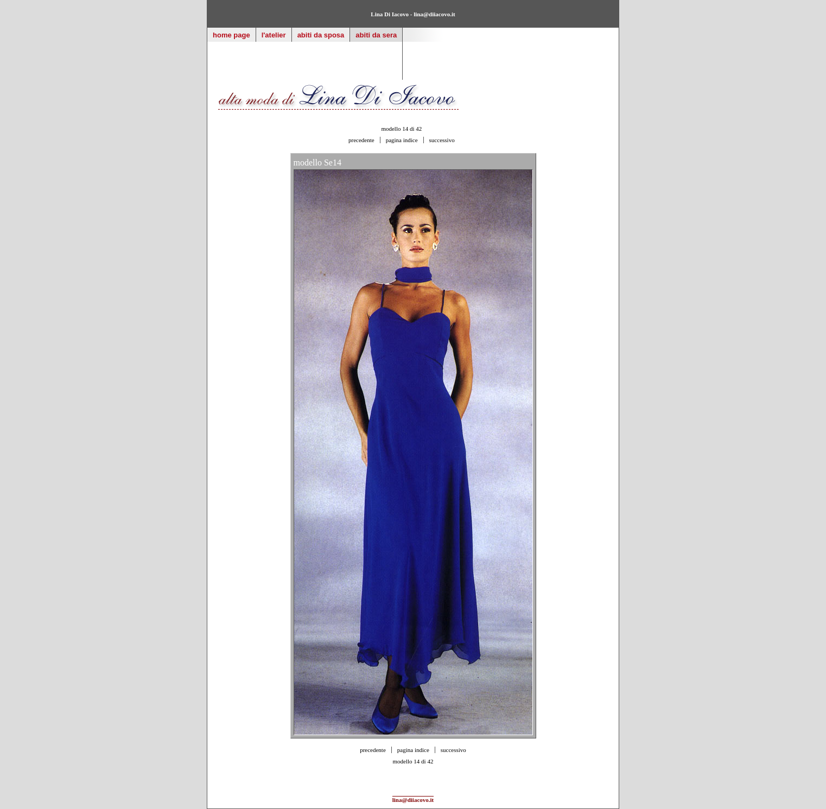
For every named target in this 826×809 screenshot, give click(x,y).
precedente (361, 140)
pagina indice (402, 140)
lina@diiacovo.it (434, 14)
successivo (442, 140)
